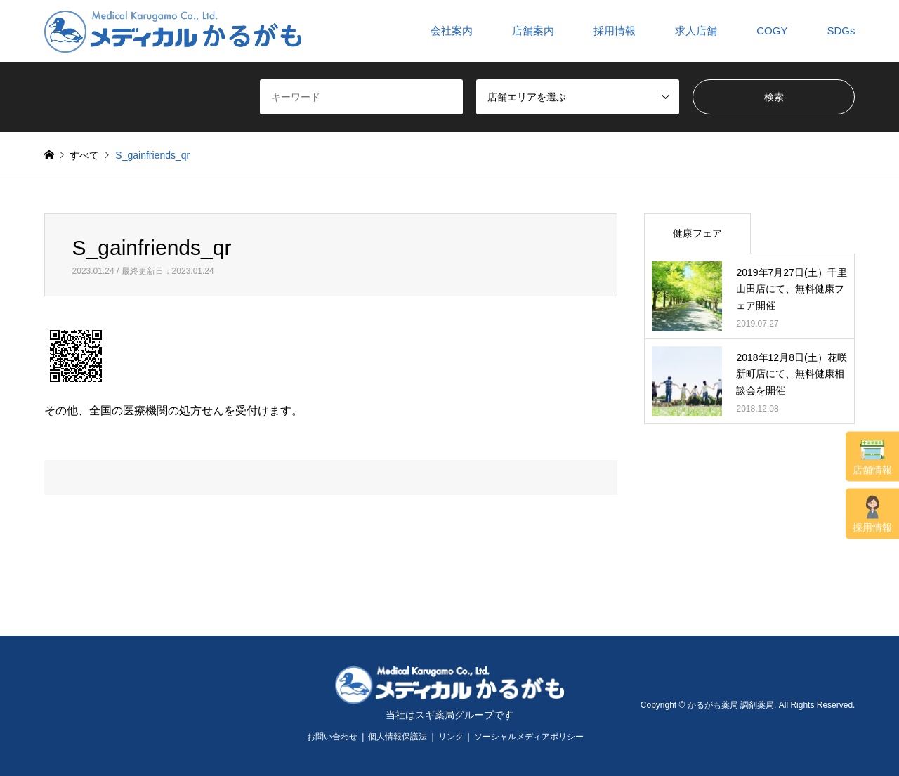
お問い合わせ (332, 737)
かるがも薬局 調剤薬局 (731, 705)
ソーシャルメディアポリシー (529, 737)
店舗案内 (533, 31)
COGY (771, 31)
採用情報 (872, 514)
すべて (84, 155)
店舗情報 (872, 457)
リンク (451, 737)
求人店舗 (696, 31)
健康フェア (697, 233)
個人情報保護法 (397, 737)
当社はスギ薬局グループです (449, 715)
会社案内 (452, 31)
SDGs (841, 31)
